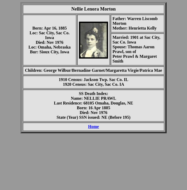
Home (93, 126)
